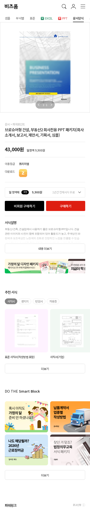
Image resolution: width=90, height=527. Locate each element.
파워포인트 (18, 124)
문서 (7, 124)
